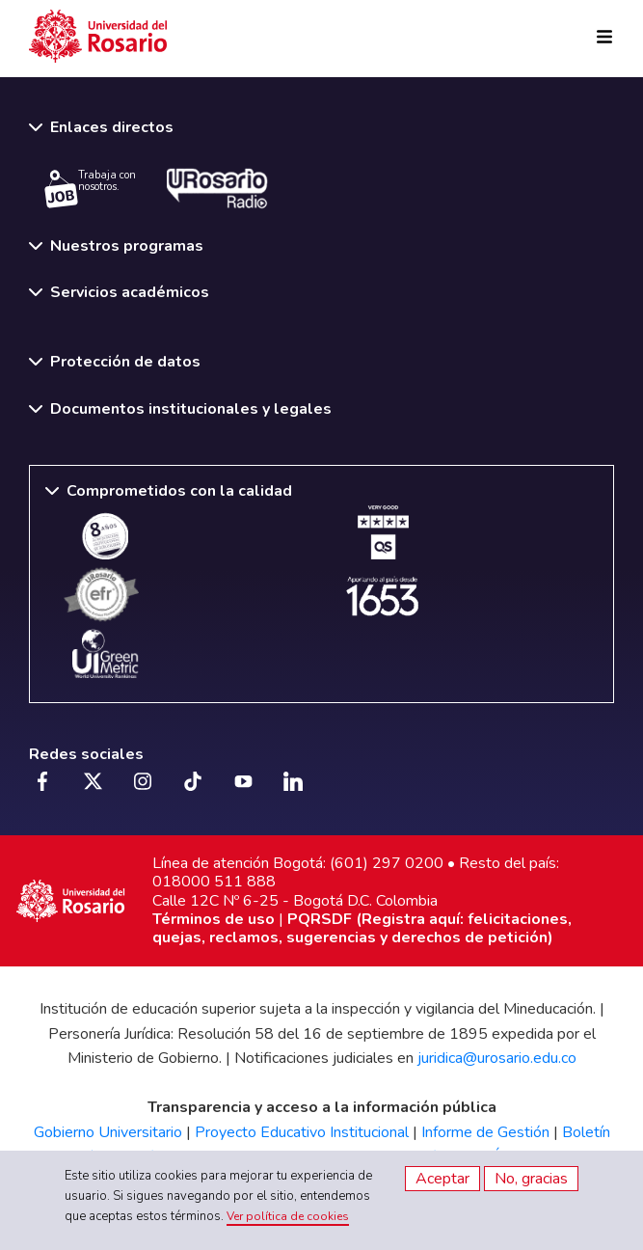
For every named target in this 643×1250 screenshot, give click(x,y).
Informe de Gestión (485, 1132)
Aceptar (442, 1178)
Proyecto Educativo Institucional (302, 1132)
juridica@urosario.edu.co (496, 1058)
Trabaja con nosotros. (90, 188)
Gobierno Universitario (108, 1132)
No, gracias (531, 1178)
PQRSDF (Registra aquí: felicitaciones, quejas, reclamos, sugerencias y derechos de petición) (362, 928)
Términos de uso (213, 919)
